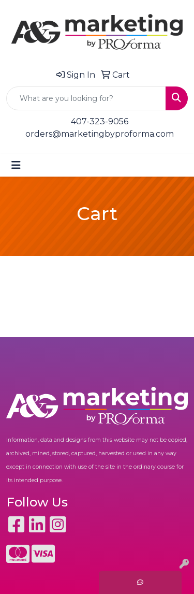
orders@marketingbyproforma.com (99, 134)
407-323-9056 (99, 121)
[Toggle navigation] (16, 165)
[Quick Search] (86, 98)
